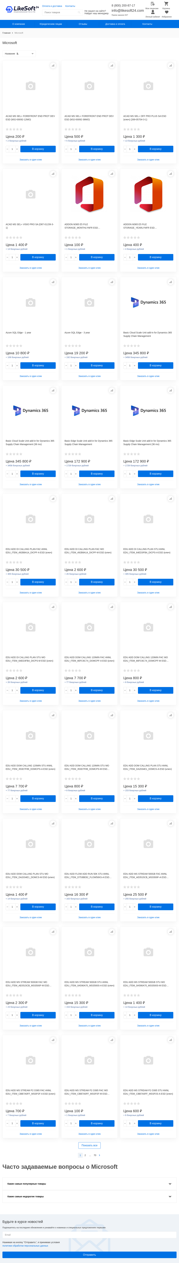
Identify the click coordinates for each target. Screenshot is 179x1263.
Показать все (90, 1145)
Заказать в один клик (31, 159)
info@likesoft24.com (128, 10)
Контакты (70, 6)
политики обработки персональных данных (25, 1245)
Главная (6, 33)
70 (95, 1155)
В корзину (38, 149)
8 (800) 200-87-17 (123, 5)
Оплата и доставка (52, 6)
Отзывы (83, 24)
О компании (18, 24)
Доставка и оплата (115, 24)
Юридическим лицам (51, 24)
